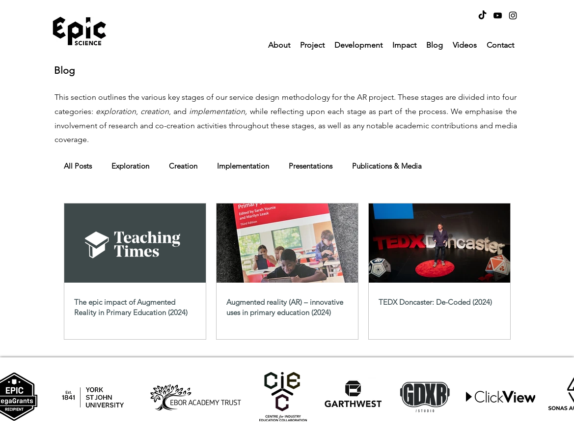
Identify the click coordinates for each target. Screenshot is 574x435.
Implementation (243, 166)
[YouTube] (497, 15)
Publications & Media (387, 166)
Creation (183, 166)
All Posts (78, 166)
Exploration (130, 166)
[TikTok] (482, 15)
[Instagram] (513, 15)
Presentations (310, 166)
